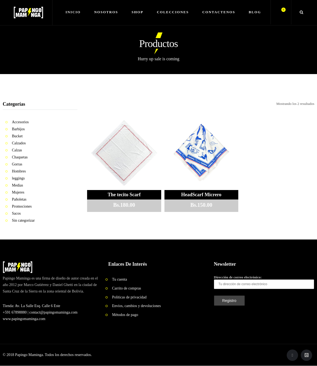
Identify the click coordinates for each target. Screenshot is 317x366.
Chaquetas (20, 157)
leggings (18, 178)
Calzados (19, 143)
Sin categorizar (23, 220)
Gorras (17, 164)
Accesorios (20, 122)
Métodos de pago (125, 315)
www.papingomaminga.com (24, 319)
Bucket (17, 136)
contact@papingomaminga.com (53, 312)
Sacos (16, 213)
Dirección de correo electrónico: (264, 282)
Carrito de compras (126, 288)
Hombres (19, 171)
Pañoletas (19, 199)
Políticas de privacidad (129, 297)
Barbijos (18, 129)
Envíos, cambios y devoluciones (136, 306)
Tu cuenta (119, 279)
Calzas (17, 150)
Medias (17, 185)
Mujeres (18, 192)
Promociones (22, 206)
